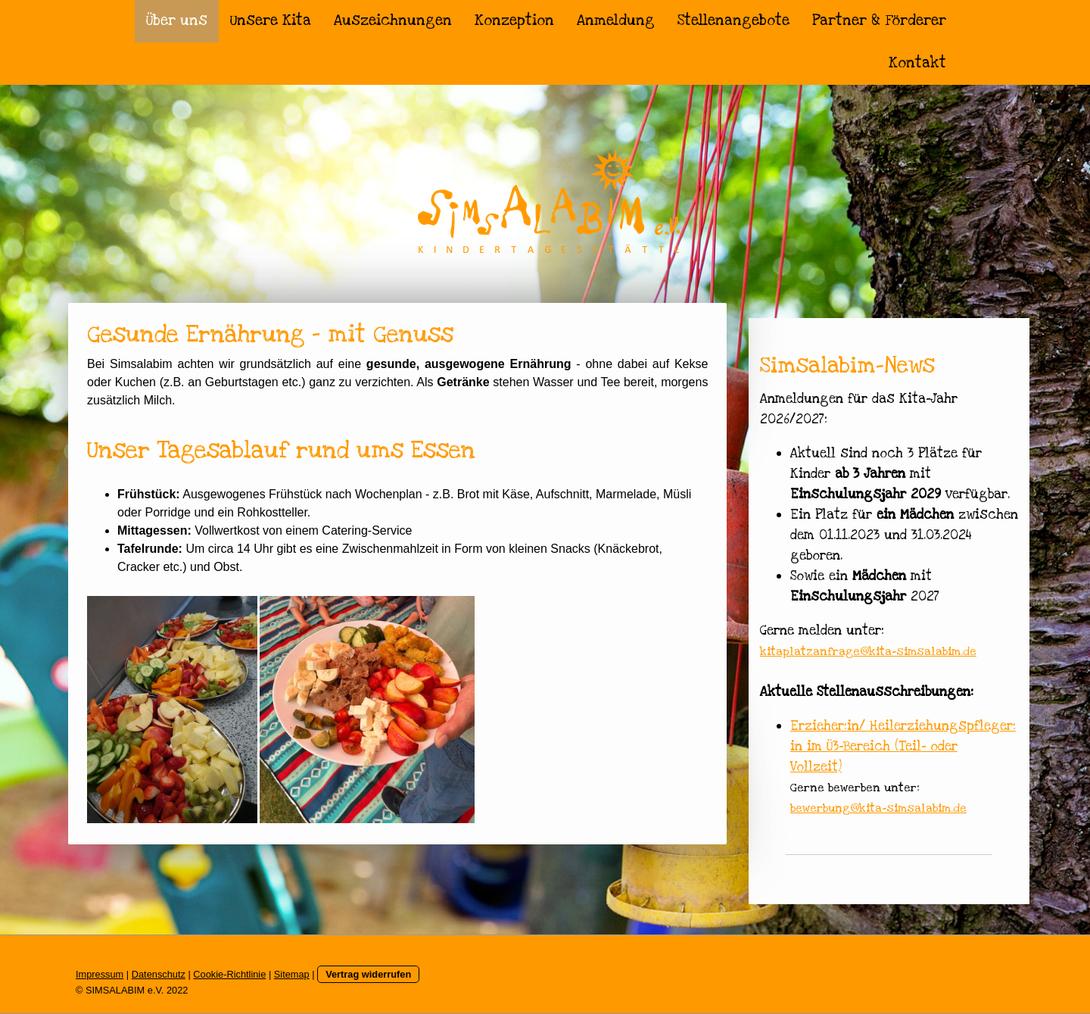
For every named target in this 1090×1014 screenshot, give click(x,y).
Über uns (176, 20)
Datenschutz (158, 974)
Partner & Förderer (879, 20)
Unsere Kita (270, 20)
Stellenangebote (733, 20)
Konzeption (514, 20)
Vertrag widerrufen (368, 974)
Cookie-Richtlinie (229, 974)
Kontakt (917, 63)
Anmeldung (616, 20)
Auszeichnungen (393, 20)
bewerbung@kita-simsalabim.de (878, 808)
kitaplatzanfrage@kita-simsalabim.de (868, 651)
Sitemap (292, 974)
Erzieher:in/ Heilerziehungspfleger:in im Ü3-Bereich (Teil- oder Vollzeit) (903, 746)
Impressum (99, 974)
